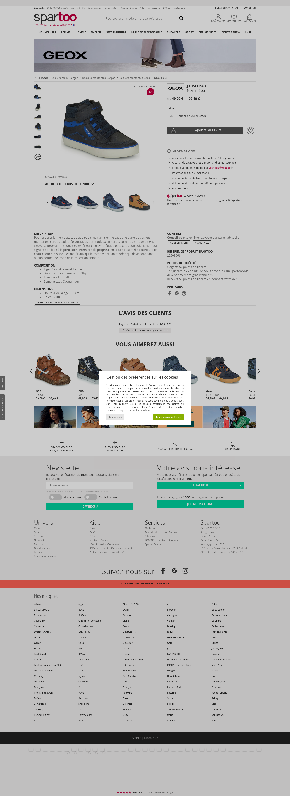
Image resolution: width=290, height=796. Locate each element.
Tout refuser (115, 417)
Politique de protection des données (134, 410)
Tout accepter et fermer (168, 417)
